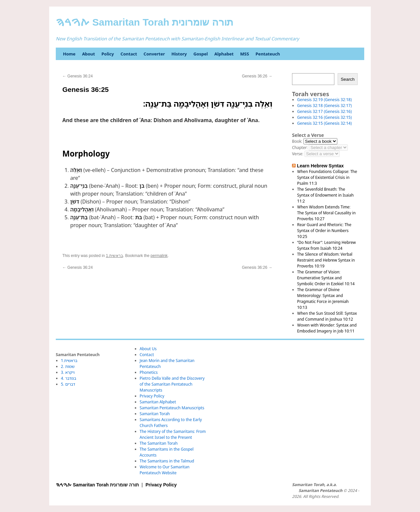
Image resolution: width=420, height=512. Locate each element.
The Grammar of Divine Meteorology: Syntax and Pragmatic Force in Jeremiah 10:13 (323, 298)
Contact (128, 54)
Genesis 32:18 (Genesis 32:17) (324, 105)
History (179, 54)
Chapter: (300, 147)
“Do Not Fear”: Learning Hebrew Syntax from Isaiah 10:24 (326, 245)
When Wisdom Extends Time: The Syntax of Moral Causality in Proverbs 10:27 (326, 213)
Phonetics (149, 372)
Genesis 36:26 (257, 76)
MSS (244, 54)
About (88, 54)
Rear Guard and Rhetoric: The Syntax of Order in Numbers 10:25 (324, 230)
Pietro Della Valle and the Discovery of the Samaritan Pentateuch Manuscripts (172, 384)
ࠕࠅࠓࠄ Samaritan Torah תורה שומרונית (144, 22)
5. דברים (68, 384)
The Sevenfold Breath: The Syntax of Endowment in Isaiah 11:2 (325, 195)
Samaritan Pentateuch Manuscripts (172, 408)
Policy (107, 54)
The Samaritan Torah (159, 443)
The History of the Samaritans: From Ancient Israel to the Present (173, 434)
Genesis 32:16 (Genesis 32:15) (324, 117)
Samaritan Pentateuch (320, 490)
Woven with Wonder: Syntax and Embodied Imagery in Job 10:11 (327, 328)
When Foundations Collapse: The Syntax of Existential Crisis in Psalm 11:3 (327, 177)
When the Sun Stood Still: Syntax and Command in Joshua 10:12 (327, 316)
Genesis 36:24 (77, 76)
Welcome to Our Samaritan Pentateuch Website (165, 470)
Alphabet (224, 54)
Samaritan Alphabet (158, 402)
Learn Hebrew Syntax (320, 165)
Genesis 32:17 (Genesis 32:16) (324, 111)
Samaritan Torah (155, 413)
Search (347, 79)
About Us (148, 349)
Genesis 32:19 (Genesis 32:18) (324, 99)
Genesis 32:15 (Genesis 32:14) (324, 123)
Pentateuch (268, 54)
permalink (159, 255)
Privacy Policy (152, 396)
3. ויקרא (68, 372)
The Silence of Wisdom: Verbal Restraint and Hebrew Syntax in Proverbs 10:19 (326, 260)
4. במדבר (68, 378)
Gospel (200, 54)
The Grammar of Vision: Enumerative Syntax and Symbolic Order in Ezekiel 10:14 (326, 278)
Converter (154, 54)
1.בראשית (114, 255)
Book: (297, 141)
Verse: (297, 154)
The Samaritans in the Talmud (167, 461)
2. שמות (68, 366)
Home (69, 54)
